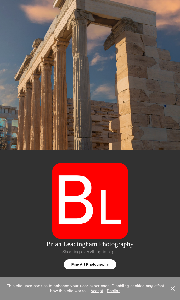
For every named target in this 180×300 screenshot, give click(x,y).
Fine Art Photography (90, 264)
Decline (113, 290)
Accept (97, 290)
